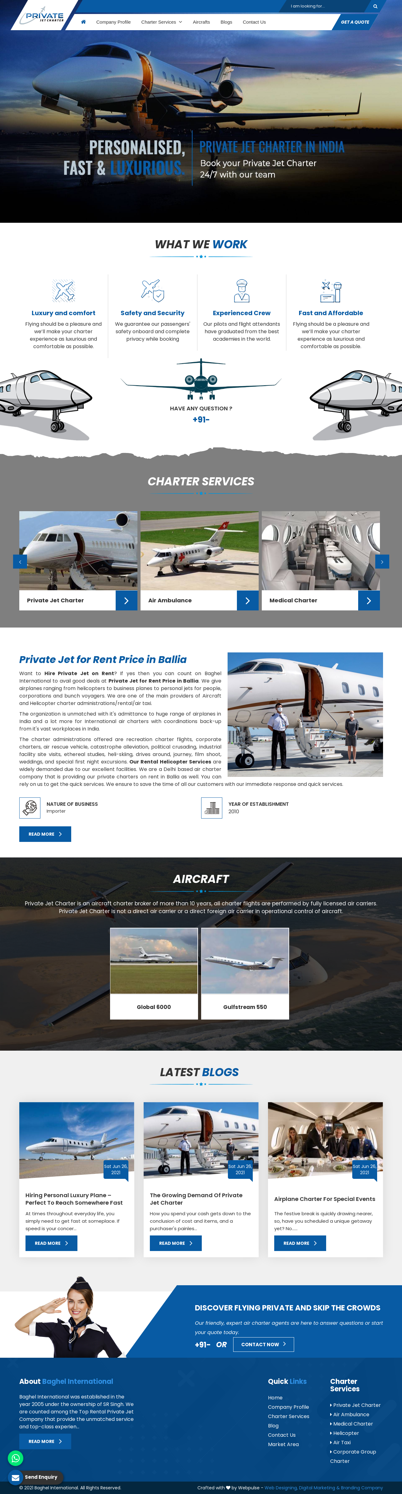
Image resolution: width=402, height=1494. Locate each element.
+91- (201, 419)
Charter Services (161, 22)
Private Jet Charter (355, 1405)
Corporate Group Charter (353, 1456)
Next (382, 562)
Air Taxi (340, 1442)
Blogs (226, 22)
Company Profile (113, 22)
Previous (20, 562)
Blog (273, 1425)
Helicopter (344, 1433)
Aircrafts (201, 22)
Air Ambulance (349, 1414)
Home (275, 1397)
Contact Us (254, 22)
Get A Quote (355, 22)
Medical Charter (351, 1423)
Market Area (283, 1444)
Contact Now (263, 1344)
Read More (45, 834)
